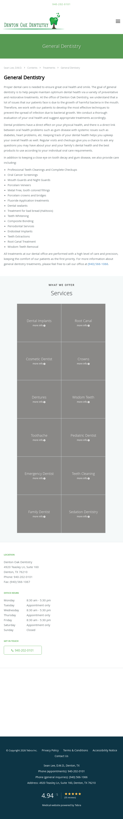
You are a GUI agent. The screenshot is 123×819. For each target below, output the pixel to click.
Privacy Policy (50, 750)
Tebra (78, 805)
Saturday (31, 624)
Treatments (49, 67)
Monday (31, 600)
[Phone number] (23, 650)
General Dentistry (70, 67)
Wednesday (31, 610)
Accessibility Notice (105, 750)
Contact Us (61, 756)
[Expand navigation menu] (118, 21)
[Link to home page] (45, 21)
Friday (31, 619)
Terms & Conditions (75, 750)
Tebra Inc (31, 750)
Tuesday (31, 605)
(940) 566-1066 (98, 264)
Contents (32, 67)
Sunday (31, 629)
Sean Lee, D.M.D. (13, 67)
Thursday (31, 615)
